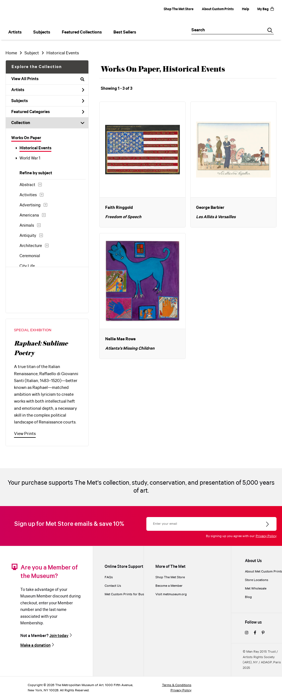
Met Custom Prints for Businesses (130, 594)
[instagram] (246, 633)
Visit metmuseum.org (171, 594)
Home (11, 53)
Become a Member (169, 585)
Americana (29, 215)
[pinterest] (263, 633)
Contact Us (113, 585)
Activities (28, 195)
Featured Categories (47, 112)
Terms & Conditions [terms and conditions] (176, 685)
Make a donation (35, 645)
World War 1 (29, 158)
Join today (58, 636)
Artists (47, 90)
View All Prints (47, 79)
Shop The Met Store (179, 9)
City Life (27, 266)
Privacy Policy (266, 536)
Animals (26, 225)
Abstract (27, 185)
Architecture (30, 246)
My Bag (265, 9)
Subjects (47, 101)
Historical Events (35, 148)
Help (245, 9)
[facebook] (255, 633)
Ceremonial (29, 256)
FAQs (109, 577)
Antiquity (27, 235)
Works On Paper (26, 138)
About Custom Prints (218, 9)
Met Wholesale (255, 588)
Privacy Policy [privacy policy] (181, 690)
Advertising (30, 205)
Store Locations (256, 580)
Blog (248, 597)
